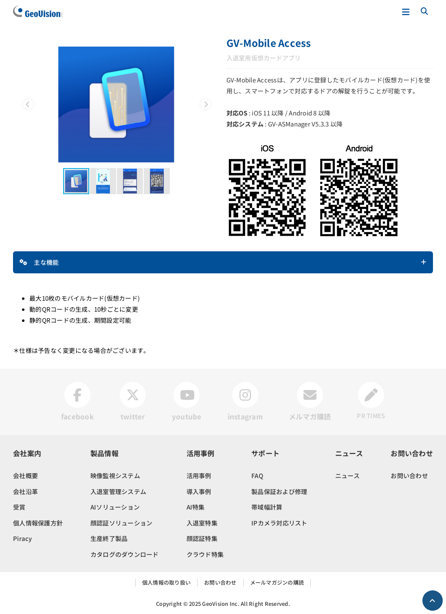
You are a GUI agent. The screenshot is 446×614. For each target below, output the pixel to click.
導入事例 (199, 491)
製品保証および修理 (279, 491)
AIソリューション (115, 507)
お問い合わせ (409, 475)
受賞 (19, 507)
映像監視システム (115, 475)
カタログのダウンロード (124, 554)
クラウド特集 (205, 554)
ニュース (347, 475)
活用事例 (199, 475)
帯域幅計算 (266, 507)
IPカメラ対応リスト (279, 523)
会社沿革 (25, 491)
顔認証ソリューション (121, 523)
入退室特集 (202, 523)
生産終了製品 (109, 538)
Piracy (22, 538)
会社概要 (25, 475)
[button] (27, 104)
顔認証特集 (202, 538)
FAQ (257, 475)
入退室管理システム (118, 491)
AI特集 (196, 507)
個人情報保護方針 (38, 523)
